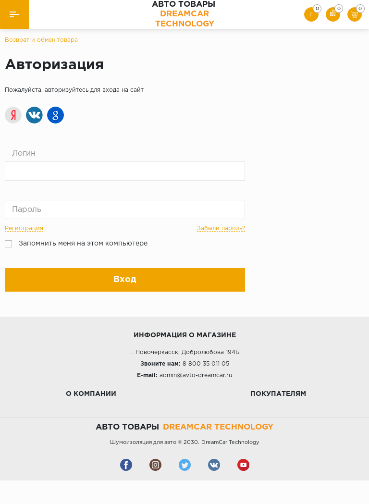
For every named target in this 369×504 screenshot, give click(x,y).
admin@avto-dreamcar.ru (196, 375)
